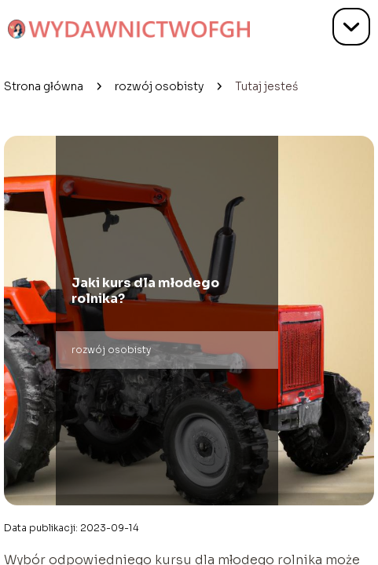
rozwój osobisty (159, 86)
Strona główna (43, 86)
